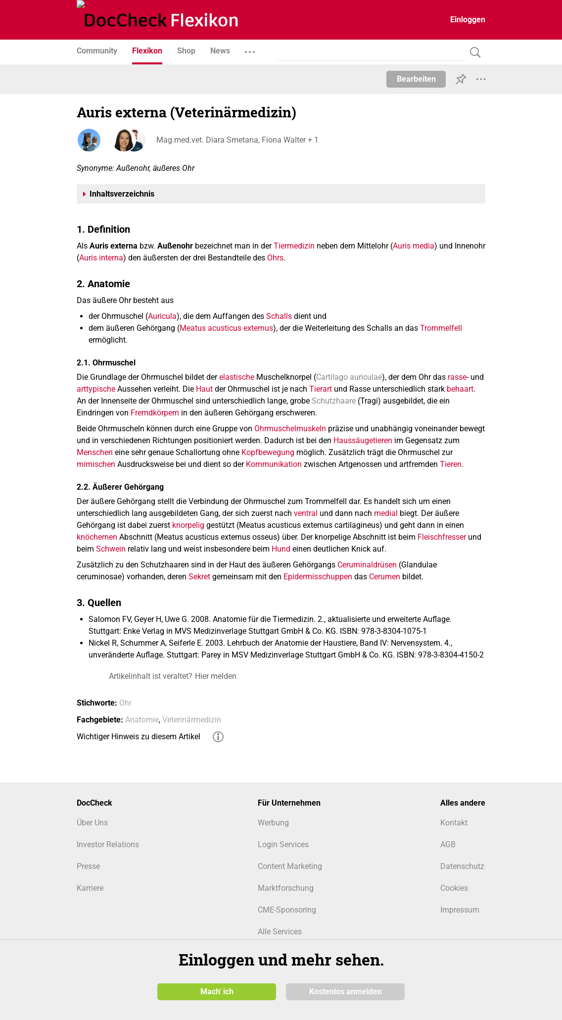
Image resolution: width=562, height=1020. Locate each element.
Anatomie (142, 719)
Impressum (459, 910)
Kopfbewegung (267, 452)
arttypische (96, 389)
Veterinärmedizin (191, 719)
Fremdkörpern (155, 412)
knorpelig (188, 525)
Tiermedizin (294, 246)
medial (386, 513)
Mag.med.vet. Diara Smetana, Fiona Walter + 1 (237, 140)
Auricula (162, 316)
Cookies (454, 888)
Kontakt (454, 822)
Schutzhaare (334, 401)
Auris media (413, 246)
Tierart (320, 389)
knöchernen (97, 537)
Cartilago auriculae (349, 377)
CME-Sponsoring (287, 910)
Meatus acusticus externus (226, 328)
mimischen (96, 464)
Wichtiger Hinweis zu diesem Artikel (138, 736)
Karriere (90, 888)
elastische (236, 377)
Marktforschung (286, 888)
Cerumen (384, 576)
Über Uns (92, 822)
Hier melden (215, 676)
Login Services (283, 844)
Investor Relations (108, 844)
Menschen (95, 452)
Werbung (273, 822)
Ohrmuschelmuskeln (290, 428)
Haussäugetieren (362, 440)
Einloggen (467, 19)
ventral (306, 513)
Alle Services (280, 931)
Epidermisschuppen (317, 576)
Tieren (451, 464)
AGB (448, 844)
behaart (460, 389)
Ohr (125, 703)
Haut (204, 389)
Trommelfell (441, 328)
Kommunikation (274, 464)
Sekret (199, 576)
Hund (281, 549)
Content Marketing (290, 866)
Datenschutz (462, 866)
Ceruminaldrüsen (367, 564)
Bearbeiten (416, 79)
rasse (457, 377)
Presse (88, 866)
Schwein (111, 549)
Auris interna (101, 257)
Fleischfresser (442, 537)
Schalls (279, 316)
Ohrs (275, 257)
